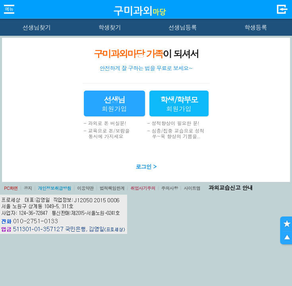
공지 (28, 188)
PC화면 (11, 188)
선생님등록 (182, 27)
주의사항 (169, 188)
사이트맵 (192, 188)
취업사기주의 (142, 188)
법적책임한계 (112, 188)
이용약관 (85, 188)
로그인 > (146, 166)
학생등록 (255, 27)
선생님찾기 (36, 27)
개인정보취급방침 (54, 188)
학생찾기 (109, 27)
